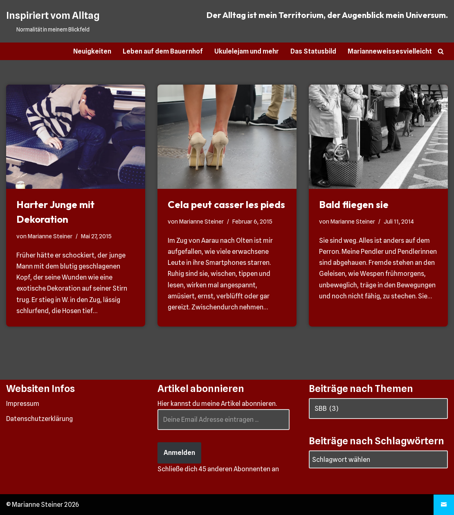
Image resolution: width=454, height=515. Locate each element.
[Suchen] (441, 51)
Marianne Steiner (50, 236)
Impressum (22, 404)
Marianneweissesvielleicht (390, 51)
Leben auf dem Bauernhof (163, 51)
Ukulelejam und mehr (246, 51)
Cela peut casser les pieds (226, 204)
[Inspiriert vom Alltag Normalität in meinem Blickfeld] (52, 21)
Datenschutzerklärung (39, 419)
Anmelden (179, 453)
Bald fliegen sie (354, 204)
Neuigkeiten (92, 51)
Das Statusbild (313, 51)
